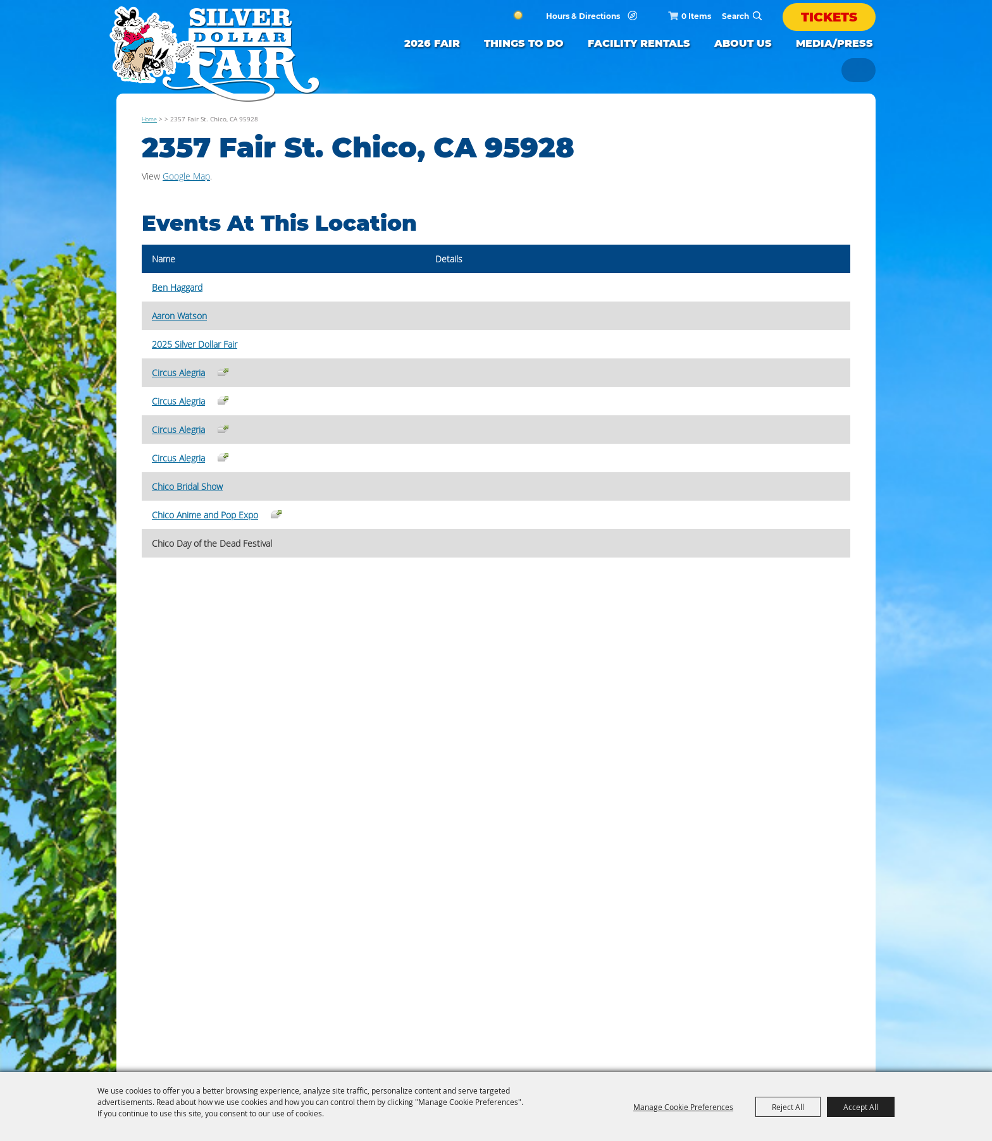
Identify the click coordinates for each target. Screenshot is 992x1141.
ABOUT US (743, 43)
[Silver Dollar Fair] (214, 54)
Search (757, 15)
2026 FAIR (432, 43)
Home (149, 119)
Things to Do (524, 43)
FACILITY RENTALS (639, 43)
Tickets (829, 17)
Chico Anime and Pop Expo (205, 515)
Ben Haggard (177, 287)
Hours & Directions (583, 17)
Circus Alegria (178, 373)
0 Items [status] (696, 16)
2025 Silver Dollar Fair (194, 344)
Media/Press (834, 43)
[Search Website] (735, 15)
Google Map (186, 176)
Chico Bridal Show (187, 486)
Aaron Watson (179, 316)
